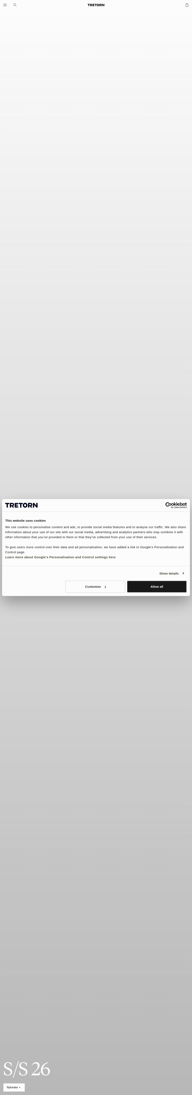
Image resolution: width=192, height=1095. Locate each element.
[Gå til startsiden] (96, 5)
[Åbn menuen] (5, 5)
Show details (169, 573)
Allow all (156, 586)
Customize (95, 586)
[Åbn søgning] (15, 5)
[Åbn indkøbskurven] (187, 5)
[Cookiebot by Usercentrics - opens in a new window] (168, 505)
